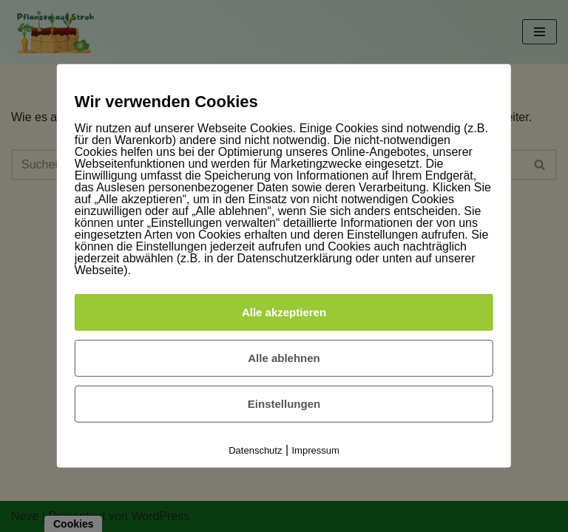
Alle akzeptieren (284, 312)
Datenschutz (255, 450)
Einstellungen (284, 404)
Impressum (315, 450)
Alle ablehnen (284, 358)
